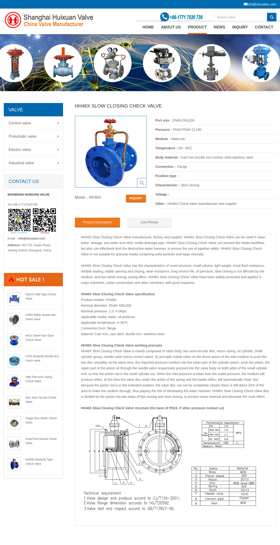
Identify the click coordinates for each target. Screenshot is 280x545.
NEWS (219, 27)
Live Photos (149, 222)
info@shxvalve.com (31, 238)
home (148, 27)
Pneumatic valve (23, 136)
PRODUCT (197, 27)
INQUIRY (240, 27)
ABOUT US (171, 27)
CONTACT (264, 27)
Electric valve (20, 150)
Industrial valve (21, 163)
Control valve (20, 123)
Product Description (97, 222)
